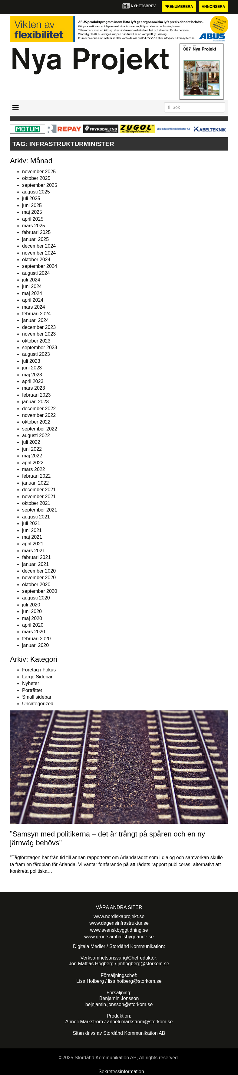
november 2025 (39, 171)
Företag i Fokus (39, 669)
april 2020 (32, 625)
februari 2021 (36, 557)
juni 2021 (32, 530)
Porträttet (32, 690)
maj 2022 (32, 455)
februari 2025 (36, 232)
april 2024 (32, 300)
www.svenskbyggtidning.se (119, 930)
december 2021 (39, 489)
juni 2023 (32, 367)
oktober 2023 (36, 340)
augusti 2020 (36, 597)
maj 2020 (32, 618)
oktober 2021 (36, 503)
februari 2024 (36, 313)
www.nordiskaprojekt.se (119, 916)
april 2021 (32, 543)
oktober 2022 (36, 421)
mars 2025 (33, 225)
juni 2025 (32, 205)
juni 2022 (32, 449)
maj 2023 (32, 374)
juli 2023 (31, 361)
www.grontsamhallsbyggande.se (119, 936)
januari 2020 (35, 645)
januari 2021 (35, 564)
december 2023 (39, 327)
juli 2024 (31, 279)
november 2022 (39, 415)
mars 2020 (33, 631)
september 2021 (39, 509)
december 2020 (39, 570)
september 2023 (39, 347)
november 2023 (39, 333)
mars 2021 (33, 550)
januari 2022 (35, 483)
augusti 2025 (36, 191)
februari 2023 (36, 395)
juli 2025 (31, 198)
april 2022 (32, 462)
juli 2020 (31, 604)
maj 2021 (32, 537)
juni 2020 (32, 611)
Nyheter (30, 683)
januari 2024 (35, 320)
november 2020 (39, 577)
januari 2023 (35, 401)
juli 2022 (31, 442)
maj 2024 (32, 293)
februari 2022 (36, 476)
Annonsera (213, 7)
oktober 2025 (36, 178)
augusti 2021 (36, 516)
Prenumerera (178, 7)
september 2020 (39, 591)
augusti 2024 (36, 273)
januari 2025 (35, 239)
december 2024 (39, 245)
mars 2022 (33, 469)
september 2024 (39, 266)
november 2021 (39, 496)
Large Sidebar (37, 676)
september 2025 (39, 185)
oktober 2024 (36, 259)
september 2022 (39, 428)
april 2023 (32, 381)
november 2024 (39, 252)
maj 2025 (32, 212)
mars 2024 (33, 307)
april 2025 (32, 219)
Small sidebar (36, 697)
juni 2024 (32, 286)
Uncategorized (37, 703)
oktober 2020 (36, 584)
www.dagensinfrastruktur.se (119, 923)
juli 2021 (31, 523)
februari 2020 (36, 638)
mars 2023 (33, 388)
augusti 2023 (36, 354)
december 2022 (39, 408)
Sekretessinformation (121, 1071)
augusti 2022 (36, 435)
